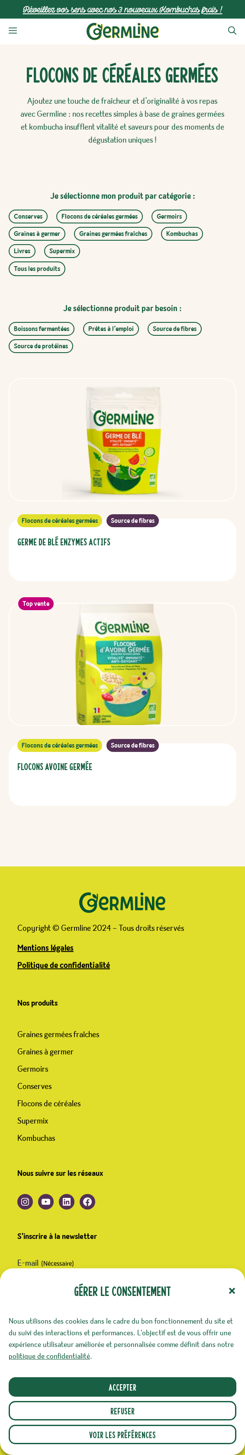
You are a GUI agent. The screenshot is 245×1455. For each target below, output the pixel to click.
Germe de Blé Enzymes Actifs (63, 541)
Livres (22, 251)
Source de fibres (175, 328)
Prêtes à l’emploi (111, 328)
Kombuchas (182, 233)
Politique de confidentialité (63, 965)
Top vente (36, 603)
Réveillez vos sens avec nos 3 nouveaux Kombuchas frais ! (122, 9)
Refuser (122, 1411)
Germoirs (169, 216)
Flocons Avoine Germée (54, 766)
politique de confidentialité (49, 1356)
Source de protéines (41, 346)
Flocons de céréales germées (99, 216)
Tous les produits (37, 268)
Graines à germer (37, 233)
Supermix (62, 251)
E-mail (45, 1264)
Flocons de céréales (49, 1103)
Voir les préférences (122, 1434)
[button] (232, 1290)
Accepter (122, 1387)
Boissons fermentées (41, 328)
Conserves (28, 216)
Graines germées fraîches (113, 233)
